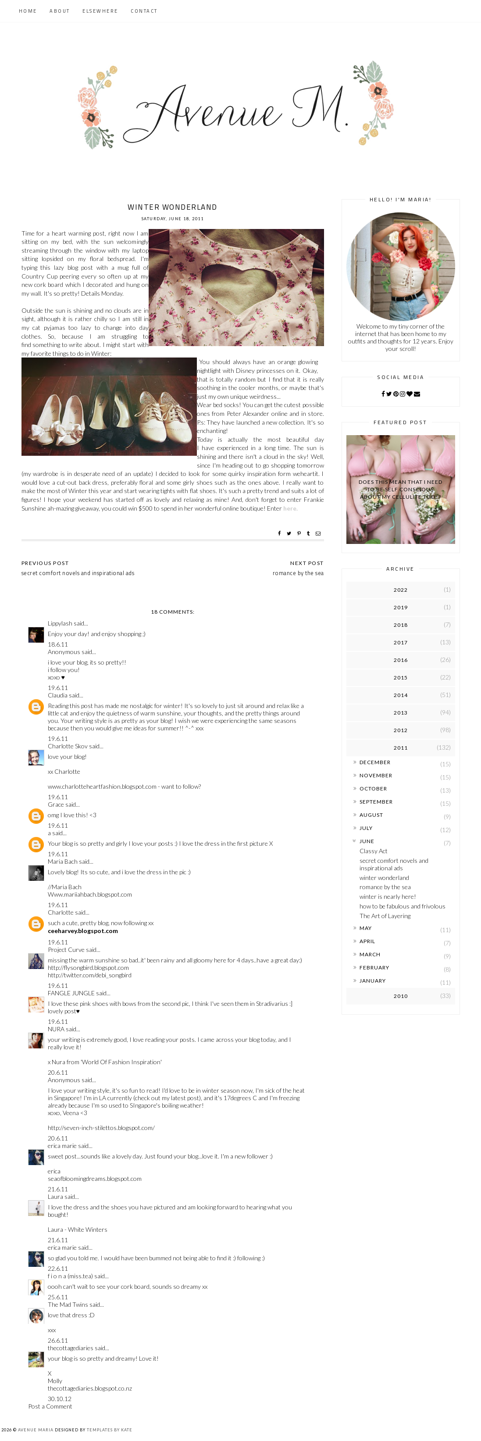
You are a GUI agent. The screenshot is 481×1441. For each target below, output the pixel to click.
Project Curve (66, 949)
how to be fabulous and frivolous (402, 906)
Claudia (58, 695)
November (376, 775)
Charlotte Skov (68, 746)
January (373, 980)
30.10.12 (59, 1398)
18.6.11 (58, 644)
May (366, 928)
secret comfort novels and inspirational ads (394, 864)
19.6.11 (58, 687)
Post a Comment (50, 1406)
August (371, 815)
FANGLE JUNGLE (71, 993)
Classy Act (374, 851)
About (60, 10)
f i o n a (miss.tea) (70, 1276)
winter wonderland (384, 877)
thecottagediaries (70, 1348)
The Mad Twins (68, 1304)
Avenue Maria (35, 1429)
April (367, 941)
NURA (56, 1029)
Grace (56, 804)
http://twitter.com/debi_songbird (90, 975)
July (366, 828)
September (376, 801)
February (374, 967)
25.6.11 (58, 1297)
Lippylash (60, 623)
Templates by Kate (109, 1429)
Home (28, 10)
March (370, 954)
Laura (55, 1196)
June (367, 841)
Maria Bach (63, 861)
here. (290, 508)
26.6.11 (58, 1340)
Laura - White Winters (77, 1229)
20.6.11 (58, 1072)
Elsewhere (100, 10)
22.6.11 (58, 1268)
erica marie (62, 1145)
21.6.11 (58, 1189)
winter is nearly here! (388, 896)
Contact (144, 10)
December (375, 762)
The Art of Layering (385, 915)
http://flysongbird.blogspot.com (88, 967)
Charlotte (61, 912)
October (373, 788)
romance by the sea (385, 886)
